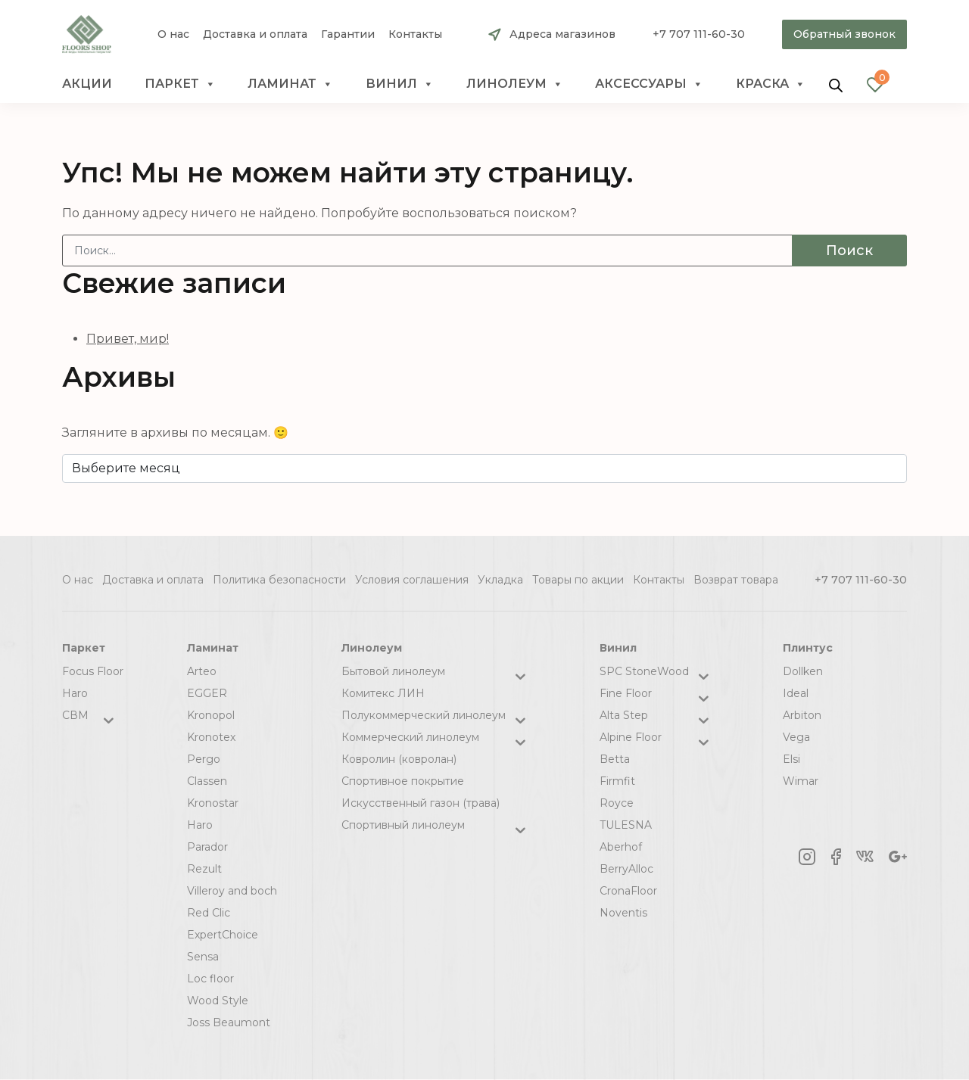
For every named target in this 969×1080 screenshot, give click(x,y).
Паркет (180, 84)
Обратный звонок (844, 34)
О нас (173, 34)
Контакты (415, 34)
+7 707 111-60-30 (699, 34)
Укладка (500, 580)
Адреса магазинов (562, 34)
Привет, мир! (127, 338)
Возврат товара (735, 580)
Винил (400, 84)
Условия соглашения (412, 580)
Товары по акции (578, 580)
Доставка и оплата (255, 34)
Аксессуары (649, 84)
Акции (87, 83)
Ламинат (290, 84)
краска (770, 84)
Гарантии (348, 34)
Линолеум (514, 84)
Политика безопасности (279, 580)
